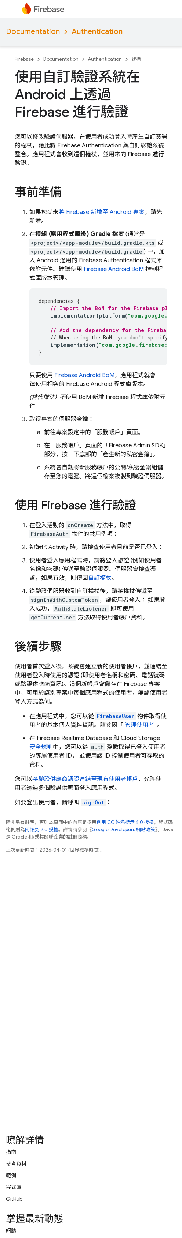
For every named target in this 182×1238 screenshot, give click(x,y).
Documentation (33, 31)
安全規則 (41, 747)
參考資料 (16, 1163)
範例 (11, 1175)
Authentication (97, 31)
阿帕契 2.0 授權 (41, 829)
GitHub (14, 1199)
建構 (136, 59)
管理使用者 (138, 725)
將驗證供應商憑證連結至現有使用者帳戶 (85, 779)
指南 (11, 1152)
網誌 (11, 1230)
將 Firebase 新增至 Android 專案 (102, 212)
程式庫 (13, 1187)
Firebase (24, 59)
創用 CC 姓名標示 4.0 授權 (125, 822)
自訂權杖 (100, 578)
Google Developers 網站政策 (123, 829)
